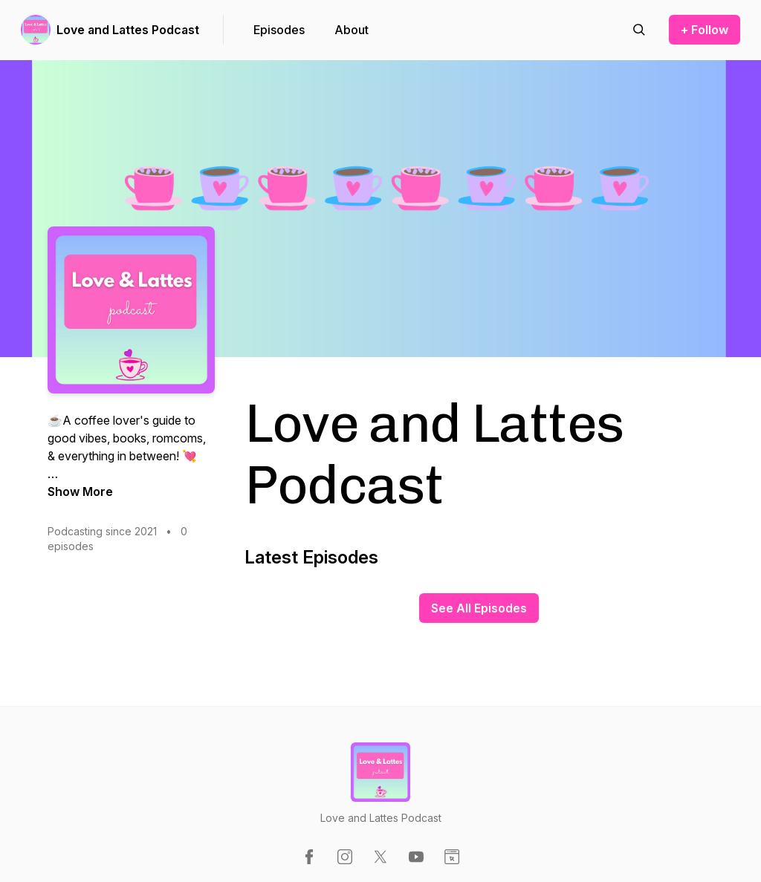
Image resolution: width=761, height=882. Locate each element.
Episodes (279, 29)
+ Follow (704, 29)
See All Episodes (479, 608)
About (351, 29)
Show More (80, 491)
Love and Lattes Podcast (127, 29)
